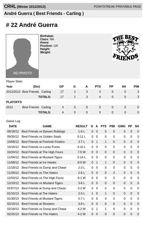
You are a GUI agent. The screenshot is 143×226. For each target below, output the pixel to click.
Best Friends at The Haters (39, 193)
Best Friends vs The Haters (39, 172)
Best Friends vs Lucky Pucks (40, 146)
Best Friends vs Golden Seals (41, 136)
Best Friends (31, 91)
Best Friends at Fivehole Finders (42, 141)
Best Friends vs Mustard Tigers (42, 183)
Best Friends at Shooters (37, 203)
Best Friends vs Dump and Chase (43, 167)
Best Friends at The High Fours (42, 152)
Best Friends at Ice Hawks (38, 162)
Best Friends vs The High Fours (42, 177)
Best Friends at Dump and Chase (43, 188)
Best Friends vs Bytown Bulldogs (43, 131)
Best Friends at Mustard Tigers (41, 157)
